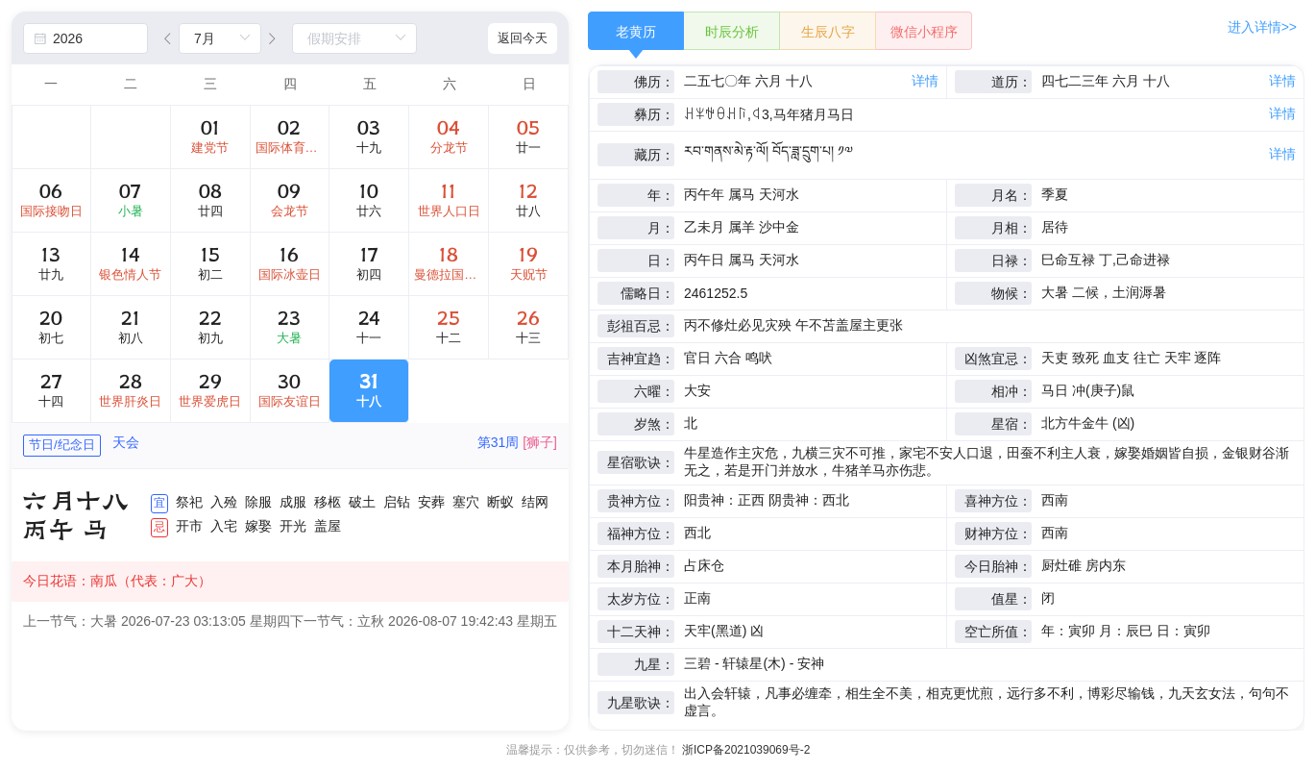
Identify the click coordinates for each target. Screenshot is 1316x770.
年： (660, 195)
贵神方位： (640, 501)
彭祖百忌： (640, 326)
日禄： (1011, 260)
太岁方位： (640, 599)
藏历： (654, 154)
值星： (1011, 599)
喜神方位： (998, 501)
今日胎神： (998, 566)
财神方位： (998, 533)
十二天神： (640, 631)
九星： (654, 664)
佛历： (654, 81)
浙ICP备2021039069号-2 (746, 750)
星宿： (1011, 424)
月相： (1011, 228)
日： (660, 260)
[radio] (636, 31)
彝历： (654, 114)
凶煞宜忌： (998, 358)
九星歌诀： (640, 702)
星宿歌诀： (640, 462)
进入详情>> (1262, 27)
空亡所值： (998, 631)
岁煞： (654, 424)
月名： (1011, 195)
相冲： (1011, 391)
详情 (925, 80)
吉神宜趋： (640, 358)
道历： (1011, 81)
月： (660, 228)
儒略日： (647, 293)
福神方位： (640, 533)
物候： (1011, 293)
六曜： (654, 391)
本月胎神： (640, 566)
